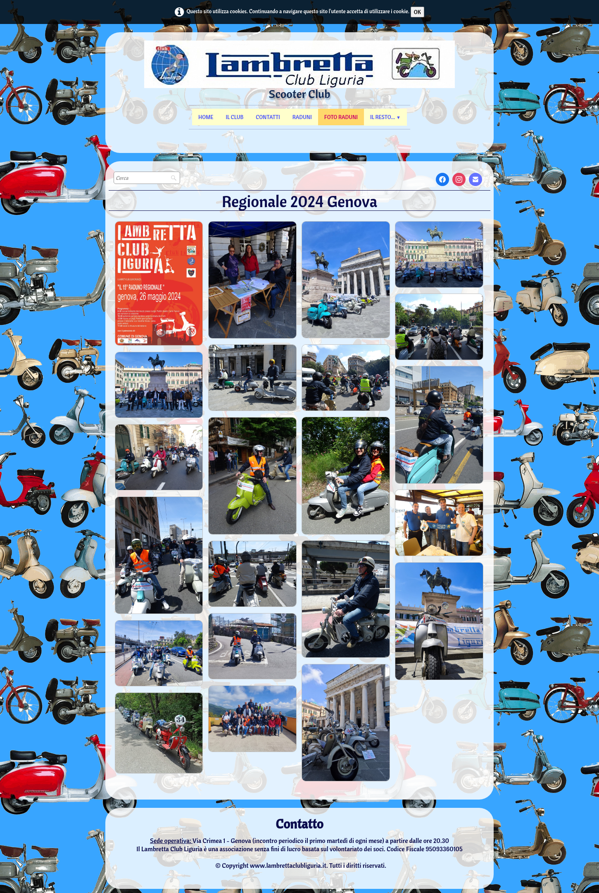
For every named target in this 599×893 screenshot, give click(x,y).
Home (205, 117)
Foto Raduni (341, 117)
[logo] (300, 79)
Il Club (234, 117)
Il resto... (385, 117)
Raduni (302, 117)
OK (417, 12)
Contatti (268, 117)
